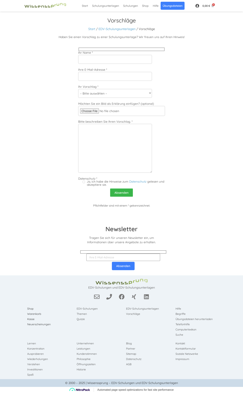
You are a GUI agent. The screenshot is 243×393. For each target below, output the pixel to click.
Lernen (32, 343)
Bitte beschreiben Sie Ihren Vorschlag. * (121, 146)
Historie (82, 369)
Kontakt (181, 343)
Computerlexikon (187, 329)
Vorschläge (134, 314)
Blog (130, 343)
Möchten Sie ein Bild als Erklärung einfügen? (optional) (121, 109)
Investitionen (36, 369)
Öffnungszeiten (87, 364)
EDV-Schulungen (88, 308)
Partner (131, 348)
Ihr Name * (121, 57)
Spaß (31, 374)
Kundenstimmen (87, 354)
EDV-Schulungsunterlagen (117, 29)
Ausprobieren (36, 354)
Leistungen (84, 348)
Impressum (183, 359)
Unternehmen (86, 343)
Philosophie (84, 359)
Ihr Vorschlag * (121, 91)
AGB (129, 364)
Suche (180, 335)
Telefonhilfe (183, 324)
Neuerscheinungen (40, 324)
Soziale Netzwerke (188, 354)
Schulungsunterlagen (105, 5)
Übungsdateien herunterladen (195, 319)
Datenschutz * (121, 181)
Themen (82, 314)
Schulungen (130, 5)
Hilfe (156, 5)
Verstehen (34, 364)
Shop (145, 5)
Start (85, 5)
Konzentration (37, 348)
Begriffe (181, 314)
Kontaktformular (187, 348)
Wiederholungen (38, 359)
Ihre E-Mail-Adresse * (121, 74)
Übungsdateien (172, 5)
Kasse (32, 319)
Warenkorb (35, 314)
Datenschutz (137, 181)
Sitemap (132, 354)
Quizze (81, 319)
